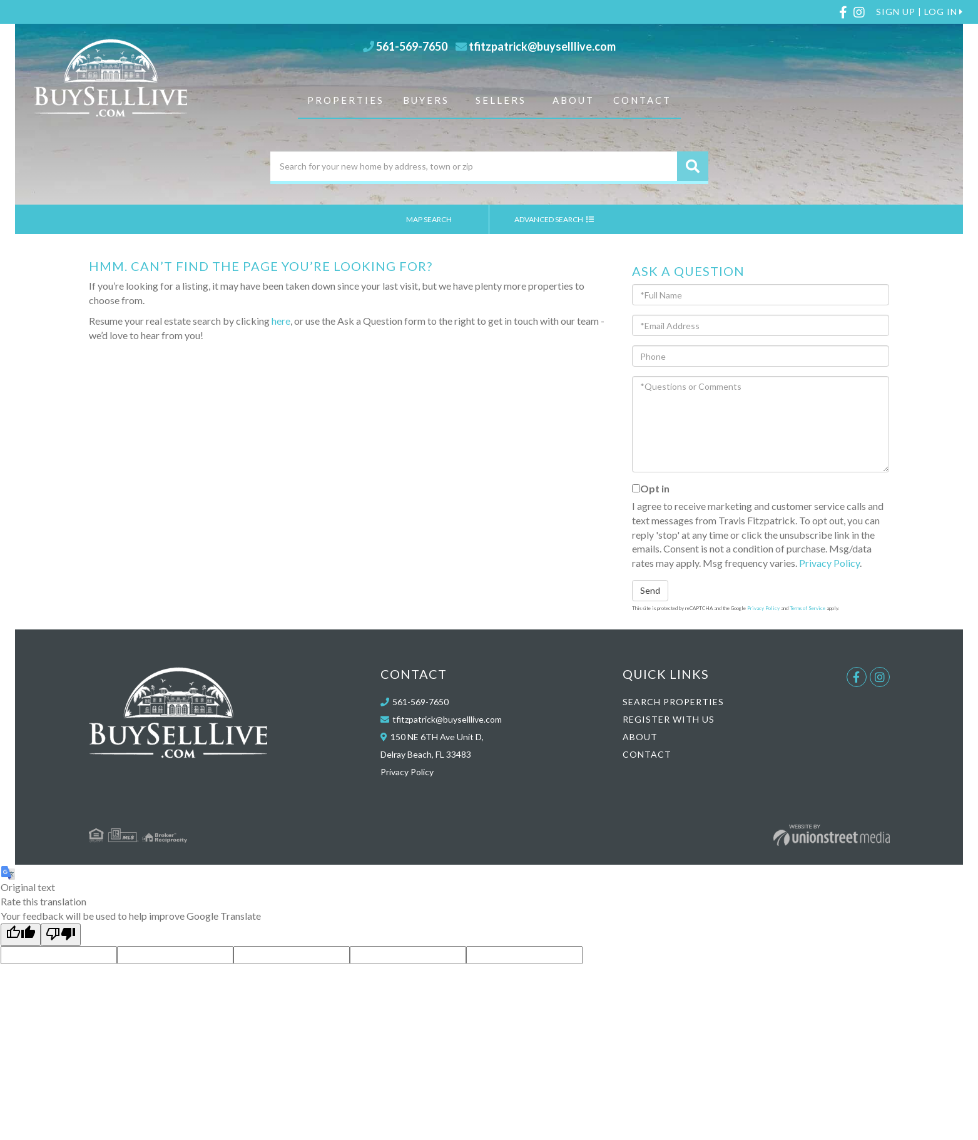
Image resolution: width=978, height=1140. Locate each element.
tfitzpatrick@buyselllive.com (542, 46)
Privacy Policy (829, 563)
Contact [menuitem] (642, 100)
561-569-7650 (411, 46)
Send (650, 590)
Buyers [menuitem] (426, 100)
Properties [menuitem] (345, 100)
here (281, 321)
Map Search (435, 219)
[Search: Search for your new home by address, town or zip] (473, 166)
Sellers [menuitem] (501, 100)
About (640, 736)
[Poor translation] (61, 935)
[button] (692, 166)
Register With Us (669, 719)
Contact (647, 754)
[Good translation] (21, 935)
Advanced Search (554, 219)
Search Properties (673, 701)
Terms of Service (807, 608)
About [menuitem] (573, 100)
